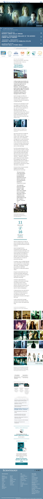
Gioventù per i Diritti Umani (36, 491)
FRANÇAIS (3, 481)
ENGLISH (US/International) (4, 476)
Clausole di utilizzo (33, 498)
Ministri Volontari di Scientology (34, 482)
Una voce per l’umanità (23, 478)
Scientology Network (35, 477)
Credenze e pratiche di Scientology (23, 476)
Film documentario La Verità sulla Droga (20, 412)
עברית (3, 482)
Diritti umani (39, 53)
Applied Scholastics (16, 53)
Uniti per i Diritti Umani (35, 490)
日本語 (3, 483)
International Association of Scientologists (36, 484)
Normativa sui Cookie (26, 498)
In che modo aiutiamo (3, 56)
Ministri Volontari (22, 479)
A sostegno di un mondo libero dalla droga (36, 489)
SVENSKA (11, 478)
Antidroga (33, 53)
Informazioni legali (39, 498)
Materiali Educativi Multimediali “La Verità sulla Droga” (20, 406)
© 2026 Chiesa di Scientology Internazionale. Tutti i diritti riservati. (10, 497)
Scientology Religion (35, 478)
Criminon (22, 53)
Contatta (21, 485)
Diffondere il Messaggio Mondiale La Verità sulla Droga (21, 417)
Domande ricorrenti (23, 480)
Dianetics (33, 476)
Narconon (28, 53)
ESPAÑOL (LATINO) (13, 479)
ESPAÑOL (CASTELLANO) (12, 481)
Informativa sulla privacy (19, 498)
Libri (21, 481)
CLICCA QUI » (21, 436)
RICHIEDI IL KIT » (21, 463)
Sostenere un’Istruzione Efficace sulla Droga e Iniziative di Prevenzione (21, 400)
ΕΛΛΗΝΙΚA (11, 482)
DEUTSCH (3, 488)
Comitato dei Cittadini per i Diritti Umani (36, 493)
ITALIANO (11, 483)
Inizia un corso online (35, 480)
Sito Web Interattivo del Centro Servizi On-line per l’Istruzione (20, 415)
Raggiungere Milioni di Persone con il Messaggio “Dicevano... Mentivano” (21, 409)
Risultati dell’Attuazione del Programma (19, 422)
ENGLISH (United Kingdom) (4, 478)
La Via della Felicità (9, 54)
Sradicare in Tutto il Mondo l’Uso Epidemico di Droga (20, 403)
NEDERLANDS (4, 487)
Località (21, 486)
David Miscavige (34, 479)
